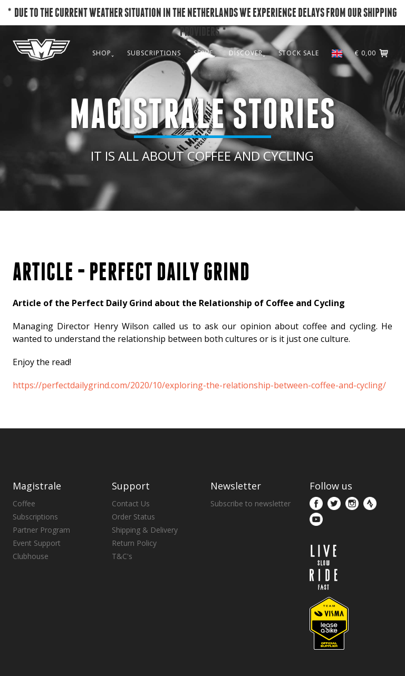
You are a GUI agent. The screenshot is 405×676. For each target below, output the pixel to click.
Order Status (133, 517)
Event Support (37, 543)
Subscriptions (35, 517)
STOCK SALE (298, 75)
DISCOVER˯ (247, 75)
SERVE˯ (205, 75)
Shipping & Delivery (145, 530)
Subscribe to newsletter (250, 503)
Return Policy (134, 543)
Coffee (24, 503)
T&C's (122, 556)
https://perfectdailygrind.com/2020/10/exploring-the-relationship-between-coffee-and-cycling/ (199, 385)
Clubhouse (31, 556)
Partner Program (41, 530)
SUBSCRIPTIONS (154, 75)
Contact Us (131, 503)
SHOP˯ (103, 75)
